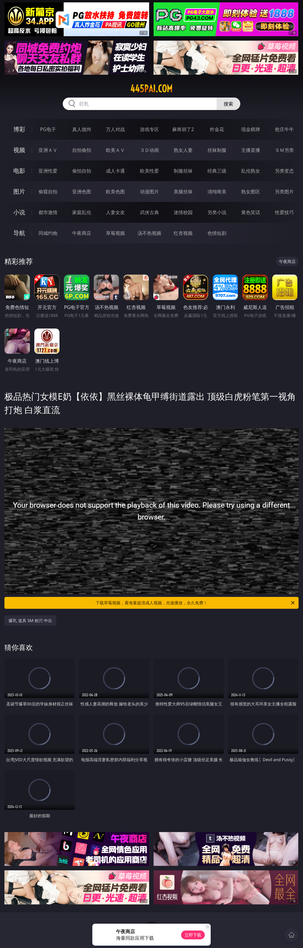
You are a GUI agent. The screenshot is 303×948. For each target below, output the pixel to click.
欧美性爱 (149, 171)
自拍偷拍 (81, 150)
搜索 (228, 104)
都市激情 (47, 212)
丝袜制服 (216, 150)
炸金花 (217, 129)
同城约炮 (47, 233)
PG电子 (48, 129)
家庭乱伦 (81, 212)
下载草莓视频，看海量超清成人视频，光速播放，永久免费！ (196, 602)
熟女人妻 (183, 150)
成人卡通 (115, 171)
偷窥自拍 (47, 191)
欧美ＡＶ (115, 150)
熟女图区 (250, 191)
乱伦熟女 (250, 171)
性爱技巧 (284, 212)
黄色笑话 (250, 212)
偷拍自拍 (81, 171)
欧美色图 (115, 191)
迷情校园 (183, 212)
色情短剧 (216, 233)
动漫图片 (149, 191)
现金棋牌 (250, 129)
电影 (19, 171)
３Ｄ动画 (149, 150)
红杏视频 (183, 233)
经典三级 (216, 171)
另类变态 (284, 171)
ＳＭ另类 (284, 150)
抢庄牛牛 (284, 129)
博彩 (19, 129)
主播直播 (250, 150)
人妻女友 (115, 212)
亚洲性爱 (47, 171)
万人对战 (115, 129)
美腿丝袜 (183, 191)
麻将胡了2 (183, 129)
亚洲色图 (81, 191)
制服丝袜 (183, 171)
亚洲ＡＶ (47, 150)
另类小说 (216, 212)
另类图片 (284, 191)
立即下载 (193, 935)
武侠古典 (149, 212)
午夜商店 (81, 233)
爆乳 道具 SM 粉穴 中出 (30, 620)
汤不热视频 (149, 233)
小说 (19, 212)
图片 (19, 191)
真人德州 (81, 129)
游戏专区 (149, 129)
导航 (19, 233)
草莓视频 (115, 233)
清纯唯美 (216, 191)
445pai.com (151, 89)
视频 (19, 150)
